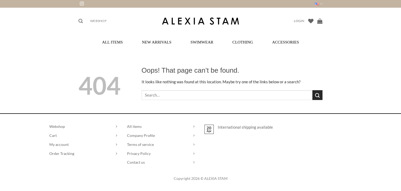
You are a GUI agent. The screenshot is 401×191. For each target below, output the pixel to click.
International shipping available (245, 127)
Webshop (98, 21)
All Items (112, 42)
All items (134, 126)
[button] (81, 21)
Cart (53, 135)
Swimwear (201, 42)
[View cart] (319, 21)
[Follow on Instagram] (82, 4)
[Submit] (317, 95)
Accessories (285, 42)
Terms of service (140, 144)
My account (59, 144)
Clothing (242, 42)
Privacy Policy (139, 153)
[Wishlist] (310, 21)
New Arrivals (156, 42)
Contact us (136, 162)
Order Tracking (61, 153)
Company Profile (141, 135)
